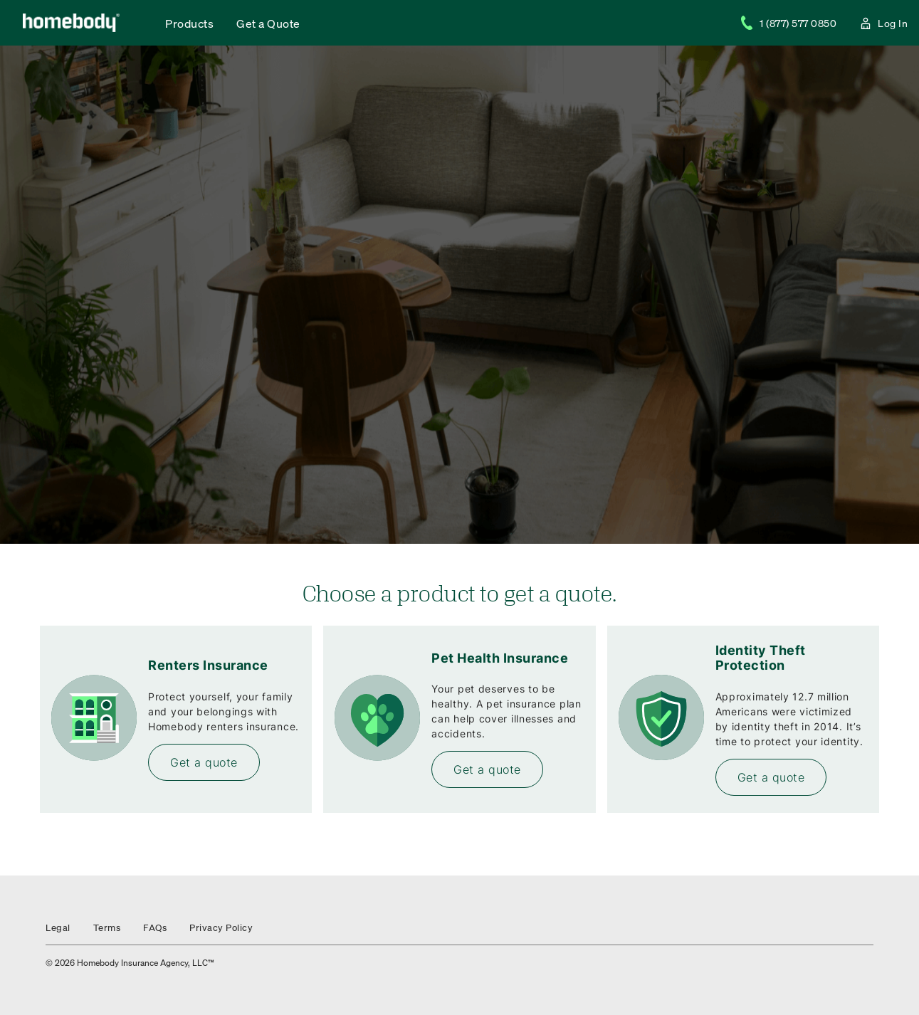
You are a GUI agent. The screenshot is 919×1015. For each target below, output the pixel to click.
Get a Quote (268, 23)
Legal (58, 927)
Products (189, 23)
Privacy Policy (221, 927)
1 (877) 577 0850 (788, 23)
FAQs (155, 927)
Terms (107, 927)
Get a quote (204, 762)
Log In (883, 22)
